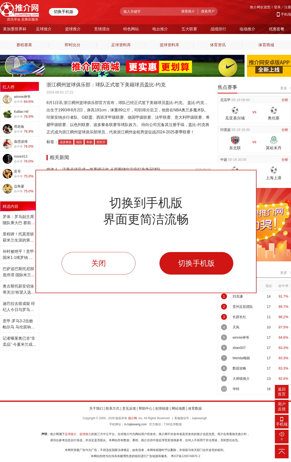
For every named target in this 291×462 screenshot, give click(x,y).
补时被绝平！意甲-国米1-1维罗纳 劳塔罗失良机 (19, 255)
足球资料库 (121, 45)
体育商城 (266, 45)
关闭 (98, 263)
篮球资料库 (169, 45)
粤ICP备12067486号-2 (185, 456)
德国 (79, 142)
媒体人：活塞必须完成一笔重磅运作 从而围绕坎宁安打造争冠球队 (103, 169)
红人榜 (8, 87)
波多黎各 (66, 142)
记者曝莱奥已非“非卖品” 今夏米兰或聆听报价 (19, 341)
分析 (284, 100)
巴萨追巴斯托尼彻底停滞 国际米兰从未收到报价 (19, 272)
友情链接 (162, 408)
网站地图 (178, 408)
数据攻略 (239, 368)
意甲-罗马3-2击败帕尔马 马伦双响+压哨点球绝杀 (18, 324)
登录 (277, 7)
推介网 (132, 418)
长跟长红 (239, 317)
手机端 (286, 14)
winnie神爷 (22, 97)
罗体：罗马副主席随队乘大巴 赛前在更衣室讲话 (19, 220)
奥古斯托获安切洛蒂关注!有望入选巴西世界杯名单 (19, 289)
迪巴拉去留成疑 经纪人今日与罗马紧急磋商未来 (19, 307)
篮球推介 (85, 434)
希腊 (89, 142)
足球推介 (71, 434)
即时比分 (72, 45)
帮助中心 (145, 408)
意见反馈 (129, 408)
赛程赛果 (24, 45)
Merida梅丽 (241, 358)
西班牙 (101, 142)
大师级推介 (241, 379)
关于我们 (96, 408)
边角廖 (19, 186)
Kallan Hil (21, 112)
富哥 (17, 171)
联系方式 (112, 408)
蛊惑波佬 (21, 141)
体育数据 (195, 408)
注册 (287, 7)
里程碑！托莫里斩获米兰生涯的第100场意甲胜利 (18, 237)
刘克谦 (238, 296)
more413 (20, 156)
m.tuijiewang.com (135, 424)
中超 (224, 160)
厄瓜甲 (226, 100)
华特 (236, 389)
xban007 (239, 348)
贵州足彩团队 (243, 307)
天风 (236, 327)
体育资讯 (218, 45)
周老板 (19, 126)
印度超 (226, 130)
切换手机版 (63, 12)
